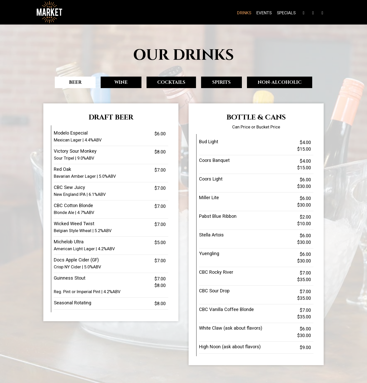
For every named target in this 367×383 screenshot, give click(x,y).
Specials (286, 12)
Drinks (244, 12)
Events (264, 12)
